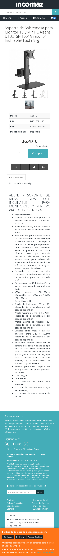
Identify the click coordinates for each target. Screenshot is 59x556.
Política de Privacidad (38, 480)
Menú (7, 17)
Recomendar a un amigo (20, 183)
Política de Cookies (46, 552)
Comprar (37, 153)
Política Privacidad (15, 503)
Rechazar (20, 537)
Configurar (8, 537)
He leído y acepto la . (28, 486)
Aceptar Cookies (35, 537)
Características (16, 177)
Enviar (40, 492)
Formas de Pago (39, 506)
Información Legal (40, 500)
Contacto (39, 17)
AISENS (33, 115)
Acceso (22, 17)
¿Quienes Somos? (40, 508)
